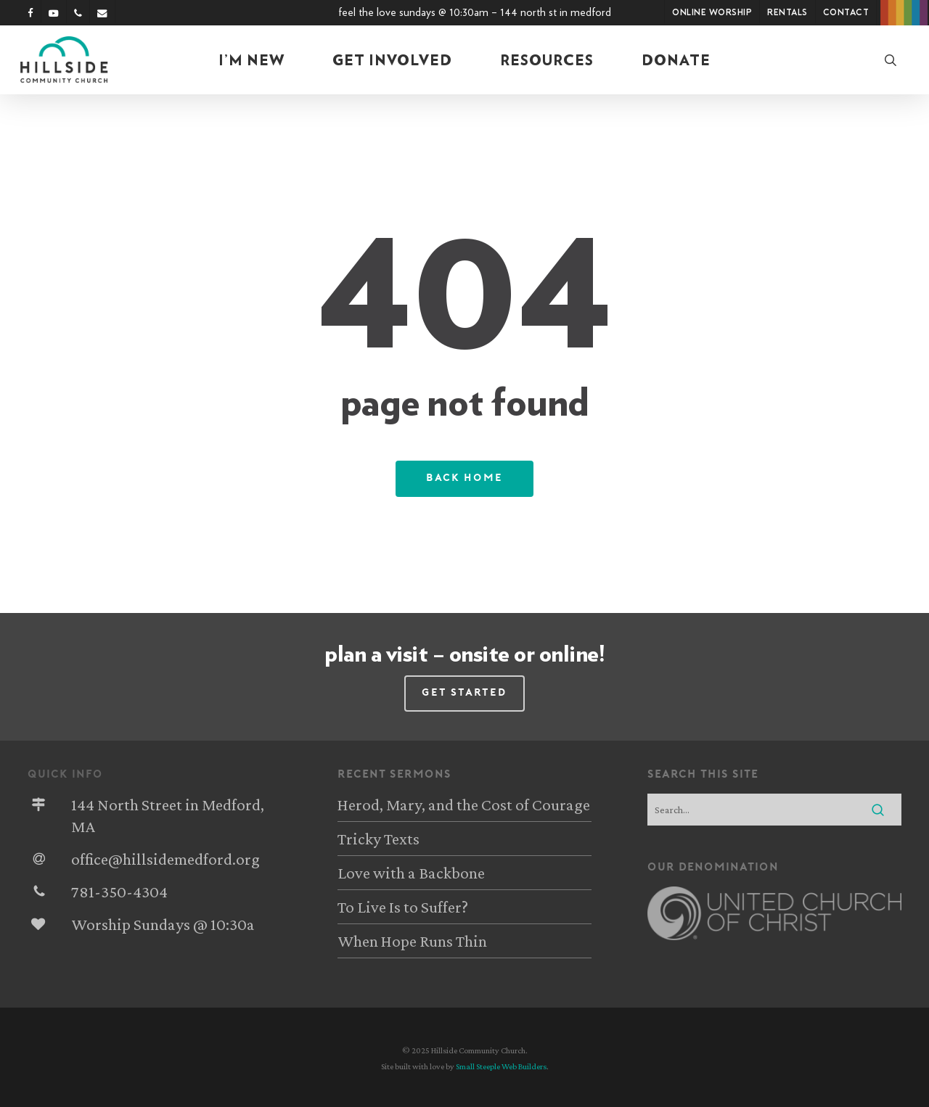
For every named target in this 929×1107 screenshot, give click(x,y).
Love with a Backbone (411, 872)
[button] (464, 693)
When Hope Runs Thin (412, 940)
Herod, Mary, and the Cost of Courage (463, 804)
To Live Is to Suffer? (402, 906)
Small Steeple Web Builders (501, 1066)
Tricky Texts (378, 838)
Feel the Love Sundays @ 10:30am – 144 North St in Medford (474, 12)
